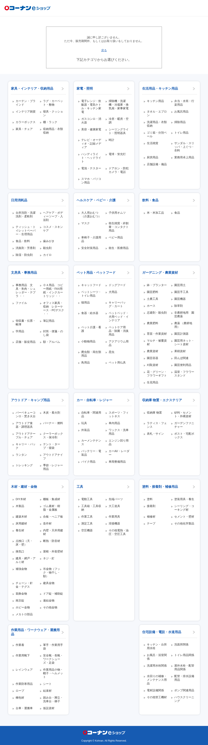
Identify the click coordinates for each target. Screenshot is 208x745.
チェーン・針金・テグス (24, 584)
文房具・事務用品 (24, 272)
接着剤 (151, 506)
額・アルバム (51, 341)
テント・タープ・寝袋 (51, 446)
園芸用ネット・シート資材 (184, 342)
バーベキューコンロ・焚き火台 (26, 414)
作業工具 (87, 516)
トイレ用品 (181, 132)
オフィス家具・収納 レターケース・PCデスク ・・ (53, 308)
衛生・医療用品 (119, 248)
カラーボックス (26, 122)
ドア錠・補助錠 (53, 593)
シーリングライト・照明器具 (119, 131)
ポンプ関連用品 (184, 690)
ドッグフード (117, 285)
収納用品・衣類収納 (53, 130)
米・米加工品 (155, 212)
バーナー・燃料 (53, 423)
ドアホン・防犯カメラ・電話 (119, 170)
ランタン (21, 454)
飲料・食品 (150, 200)
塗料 (150, 499)
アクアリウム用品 (119, 343)
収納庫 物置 (154, 412)
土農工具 (152, 298)
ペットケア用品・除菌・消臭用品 (119, 331)
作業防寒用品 (24, 683)
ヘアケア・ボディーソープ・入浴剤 (53, 216)
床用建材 (21, 523)
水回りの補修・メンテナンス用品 (157, 679)
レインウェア (24, 669)
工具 (80, 486)
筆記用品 (48, 320)
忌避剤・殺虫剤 (157, 312)
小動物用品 (88, 341)
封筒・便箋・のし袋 (53, 333)
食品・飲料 (23, 241)
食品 (177, 212)
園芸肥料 (152, 292)
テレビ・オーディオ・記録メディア (91, 143)
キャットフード (91, 285)
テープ (151, 523)
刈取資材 (152, 365)
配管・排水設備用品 (184, 677)
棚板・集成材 (51, 499)
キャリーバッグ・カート (117, 304)
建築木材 (21, 516)
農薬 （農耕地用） (183, 325)
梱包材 (20, 697)
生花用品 (152, 382)
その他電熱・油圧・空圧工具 (119, 532)
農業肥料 (152, 323)
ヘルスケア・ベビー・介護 (96, 200)
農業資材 (152, 351)
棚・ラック (50, 122)
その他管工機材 (157, 697)
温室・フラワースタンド (184, 373)
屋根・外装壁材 (53, 551)
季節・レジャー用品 (53, 467)
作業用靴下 (23, 655)
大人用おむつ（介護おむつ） (91, 214)
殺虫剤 (47, 248)
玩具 (84, 423)
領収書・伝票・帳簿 (26, 322)
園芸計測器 (181, 333)
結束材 (47, 690)
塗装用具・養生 (184, 499)
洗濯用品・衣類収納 (157, 123)
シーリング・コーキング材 (184, 507)
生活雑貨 (152, 143)
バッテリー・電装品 (91, 452)
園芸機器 (180, 298)
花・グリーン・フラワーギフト (157, 373)
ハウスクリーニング (184, 699)
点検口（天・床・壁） (24, 542)
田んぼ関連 (181, 358)
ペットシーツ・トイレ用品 (91, 293)
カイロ (47, 254)
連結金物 (48, 600)
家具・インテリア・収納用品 (32, 88)
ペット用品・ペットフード (96, 272)
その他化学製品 (184, 523)
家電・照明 (85, 88)
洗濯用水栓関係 (157, 665)
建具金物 (48, 583)
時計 (111, 139)
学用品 (20, 331)
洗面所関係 (181, 644)
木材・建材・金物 (24, 486)
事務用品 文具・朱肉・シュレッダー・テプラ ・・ (26, 290)
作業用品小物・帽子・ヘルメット (53, 673)
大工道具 (114, 506)
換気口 (20, 551)
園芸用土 (180, 285)
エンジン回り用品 (119, 442)
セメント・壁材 (184, 516)
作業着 (20, 644)
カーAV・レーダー (119, 452)
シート (47, 683)
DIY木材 (21, 499)
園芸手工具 (181, 292)
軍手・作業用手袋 (53, 646)
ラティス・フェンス (157, 424)
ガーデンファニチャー (184, 424)
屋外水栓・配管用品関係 (184, 667)
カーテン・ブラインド (26, 102)
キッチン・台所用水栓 (157, 646)
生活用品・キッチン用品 (160, 88)
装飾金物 (21, 593)
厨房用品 (152, 157)
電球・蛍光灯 (117, 154)
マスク (85, 223)
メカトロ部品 (24, 614)
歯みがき (48, 241)
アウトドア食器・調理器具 (24, 424)
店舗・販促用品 (26, 341)
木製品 (20, 506)
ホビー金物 (23, 607)
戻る (104, 50)
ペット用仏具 (117, 362)
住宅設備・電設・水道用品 (161, 632)
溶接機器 (114, 523)
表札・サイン (155, 433)
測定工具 (87, 523)
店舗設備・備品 (157, 164)
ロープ (20, 690)
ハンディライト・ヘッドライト (91, 157)
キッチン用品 (155, 101)
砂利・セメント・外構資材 (182, 414)
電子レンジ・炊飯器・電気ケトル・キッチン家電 (91, 106)
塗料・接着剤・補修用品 (160, 486)
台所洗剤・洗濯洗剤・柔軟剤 (26, 214)
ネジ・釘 (48, 558)
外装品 (85, 430)
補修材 (151, 516)
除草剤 (178, 305)
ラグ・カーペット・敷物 (53, 102)
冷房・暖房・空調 (119, 120)
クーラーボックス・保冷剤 (53, 435)
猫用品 (85, 302)
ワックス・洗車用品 (119, 431)
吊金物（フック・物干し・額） (51, 572)
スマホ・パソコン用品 (91, 180)
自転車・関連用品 (91, 414)
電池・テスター (91, 168)
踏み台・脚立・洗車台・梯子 (53, 699)
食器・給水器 (89, 313)
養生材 (20, 530)
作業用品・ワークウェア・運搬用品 (35, 632)
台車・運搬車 (24, 708)
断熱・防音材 (51, 540)
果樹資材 (180, 351)
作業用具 (114, 516)
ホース (151, 305)
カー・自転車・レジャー (94, 400)
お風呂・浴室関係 (157, 656)
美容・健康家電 (91, 129)
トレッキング (24, 465)
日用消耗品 (19, 200)
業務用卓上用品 (184, 157)
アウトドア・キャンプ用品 (30, 400)
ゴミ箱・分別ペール (157, 134)
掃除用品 (180, 122)
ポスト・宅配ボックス (184, 435)
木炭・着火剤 (51, 412)
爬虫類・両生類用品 (91, 353)
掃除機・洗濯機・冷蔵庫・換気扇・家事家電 (119, 104)
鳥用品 (85, 362)
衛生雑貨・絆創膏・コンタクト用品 (119, 227)
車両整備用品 (117, 461)
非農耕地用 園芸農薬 (184, 314)
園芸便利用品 (182, 365)
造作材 (47, 523)
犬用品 (113, 292)
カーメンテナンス (91, 442)
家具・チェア (24, 129)
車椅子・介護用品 (91, 239)
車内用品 (114, 423)
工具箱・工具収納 (91, 507)
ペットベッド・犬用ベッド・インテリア (119, 316)
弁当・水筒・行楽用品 (184, 102)
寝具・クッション (53, 113)
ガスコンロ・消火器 (91, 120)
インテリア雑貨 (26, 111)
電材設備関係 (155, 690)
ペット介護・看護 (91, 329)
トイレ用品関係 (184, 655)
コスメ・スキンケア (53, 228)
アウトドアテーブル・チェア (26, 435)
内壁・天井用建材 (53, 532)
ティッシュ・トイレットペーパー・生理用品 (26, 230)
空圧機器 (87, 530)
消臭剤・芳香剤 (26, 248)
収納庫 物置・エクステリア (162, 400)
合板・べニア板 (53, 516)
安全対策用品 (89, 248)
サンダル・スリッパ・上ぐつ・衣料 (184, 146)
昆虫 (111, 352)
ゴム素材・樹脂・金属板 (51, 507)
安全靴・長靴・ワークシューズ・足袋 (53, 659)
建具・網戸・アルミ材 (26, 560)
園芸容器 (152, 358)
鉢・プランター (157, 285)
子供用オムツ (117, 212)
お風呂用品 (181, 111)
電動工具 (87, 499)
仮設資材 (48, 708)
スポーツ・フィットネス (119, 414)
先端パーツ (116, 499)
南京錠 (20, 600)
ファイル (21, 302)
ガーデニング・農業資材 (160, 272)
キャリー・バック (26, 446)
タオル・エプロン (157, 113)
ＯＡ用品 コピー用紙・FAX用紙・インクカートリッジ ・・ (53, 290)
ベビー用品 (116, 237)
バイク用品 (88, 461)
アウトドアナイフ (53, 456)
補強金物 (21, 568)
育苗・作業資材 (157, 333)
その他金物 (50, 607)
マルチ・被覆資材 (157, 342)
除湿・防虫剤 (24, 254)
